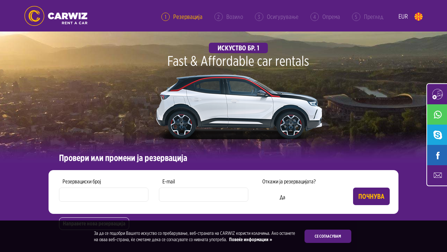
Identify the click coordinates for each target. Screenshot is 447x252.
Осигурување (277, 17)
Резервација (182, 17)
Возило (228, 17)
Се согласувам (328, 236)
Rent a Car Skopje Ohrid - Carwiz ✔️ (55, 16)
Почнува (371, 196)
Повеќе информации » (250, 239)
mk (419, 17)
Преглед (367, 17)
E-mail (168, 181)
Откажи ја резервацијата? (289, 181)
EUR (403, 16)
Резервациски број (82, 181)
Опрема (325, 17)
